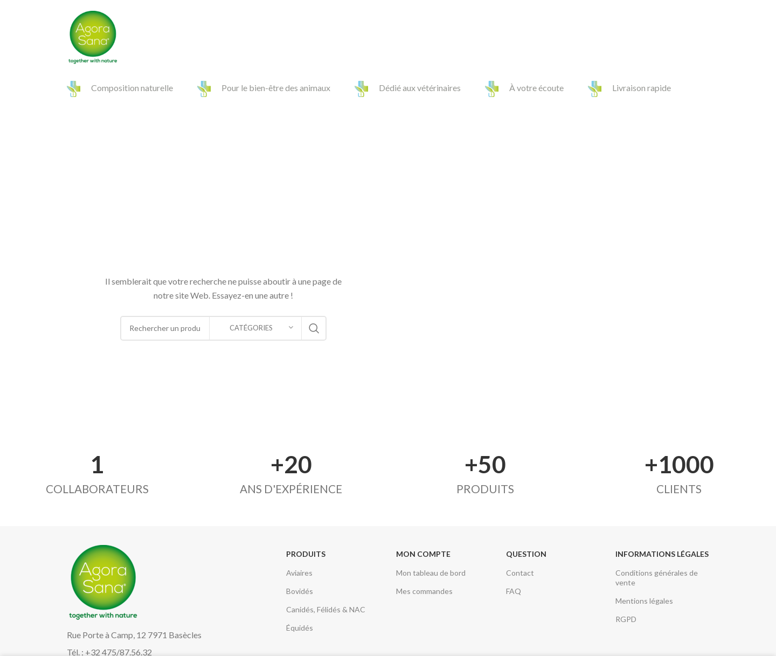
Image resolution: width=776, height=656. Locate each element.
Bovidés (299, 591)
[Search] (704, 38)
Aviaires (299, 572)
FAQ (513, 591)
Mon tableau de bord (431, 572)
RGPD (625, 619)
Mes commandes (424, 591)
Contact (520, 572)
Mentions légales (644, 600)
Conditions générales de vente (656, 577)
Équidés (299, 627)
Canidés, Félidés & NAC (325, 609)
